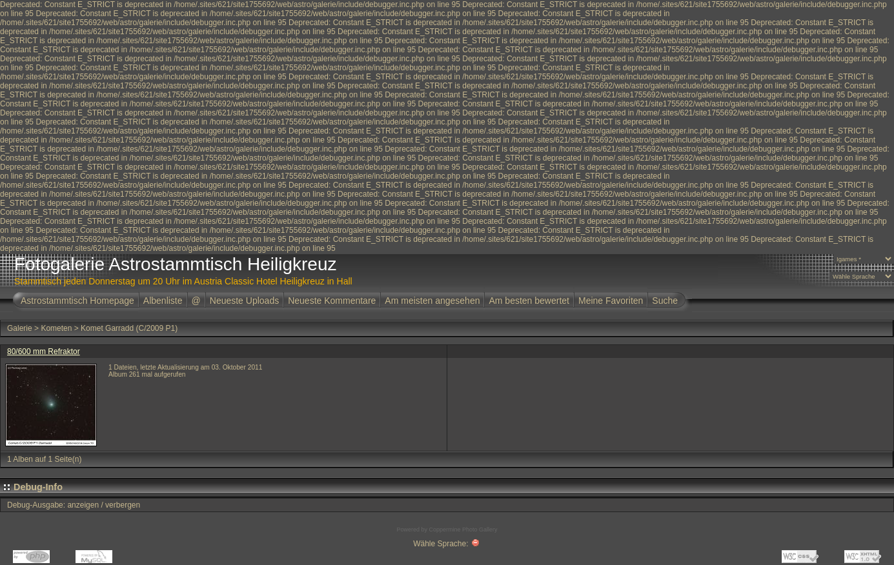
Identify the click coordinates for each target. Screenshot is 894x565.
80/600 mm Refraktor (43, 351)
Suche (665, 300)
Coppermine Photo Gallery (463, 529)
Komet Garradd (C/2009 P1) (129, 328)
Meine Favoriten (610, 300)
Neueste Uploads (244, 300)
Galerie (19, 328)
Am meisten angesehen (432, 300)
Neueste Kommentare (332, 300)
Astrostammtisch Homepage (77, 300)
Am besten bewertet (529, 300)
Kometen (56, 328)
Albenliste (163, 300)
